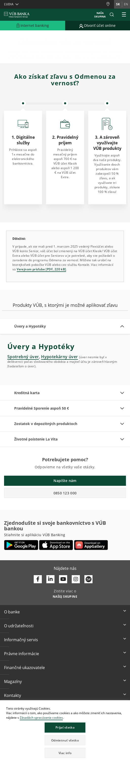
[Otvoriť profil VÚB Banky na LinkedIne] (50, 579)
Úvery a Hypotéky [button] (30, 326)
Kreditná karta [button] (27, 392)
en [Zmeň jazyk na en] (126, 4)
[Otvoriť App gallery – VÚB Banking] (91, 545)
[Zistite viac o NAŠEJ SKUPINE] (65, 596)
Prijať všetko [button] (65, 727)
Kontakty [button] (12, 695)
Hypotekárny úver (59, 356)
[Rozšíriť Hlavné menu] (124, 15)
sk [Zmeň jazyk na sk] (118, 4)
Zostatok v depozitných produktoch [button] (45, 423)
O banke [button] (12, 612)
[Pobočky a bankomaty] (110, 4)
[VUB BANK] (17, 15)
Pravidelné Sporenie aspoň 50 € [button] (41, 408)
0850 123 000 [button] (65, 493)
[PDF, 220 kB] (55, 269)
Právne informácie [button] (21, 653)
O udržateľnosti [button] (18, 626)
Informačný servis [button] (21, 639)
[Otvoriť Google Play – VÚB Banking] (21, 545)
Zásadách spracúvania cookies (41, 717)
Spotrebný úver (23, 356)
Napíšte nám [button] (64, 480)
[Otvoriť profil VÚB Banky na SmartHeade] (88, 579)
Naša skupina (100, 14)
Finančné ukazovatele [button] (24, 667)
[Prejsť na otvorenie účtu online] (97, 25)
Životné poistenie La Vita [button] (36, 439)
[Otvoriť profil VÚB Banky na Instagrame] (76, 579)
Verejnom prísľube (31, 269)
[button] (112, 15)
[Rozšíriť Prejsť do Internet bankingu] (32, 25)
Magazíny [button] (13, 681)
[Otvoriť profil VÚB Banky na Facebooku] (38, 579)
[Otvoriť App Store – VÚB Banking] (56, 545)
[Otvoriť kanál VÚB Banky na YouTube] (63, 579)
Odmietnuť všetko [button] (65, 740)
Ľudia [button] (8, 4)
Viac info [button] (65, 753)
